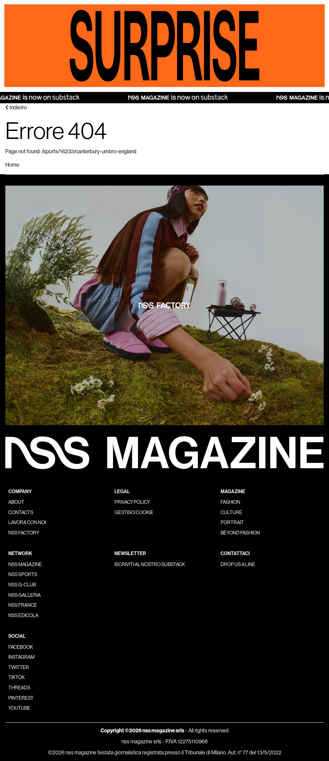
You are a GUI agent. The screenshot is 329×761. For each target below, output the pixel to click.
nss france (22, 605)
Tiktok (16, 677)
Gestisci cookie (133, 512)
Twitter (18, 667)
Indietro (16, 107)
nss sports (22, 574)
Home (12, 165)
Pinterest (21, 698)
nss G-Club (22, 584)
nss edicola (23, 615)
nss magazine (25, 564)
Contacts (20, 512)
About (16, 502)
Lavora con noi (27, 522)
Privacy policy (132, 502)
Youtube (19, 708)
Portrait (232, 522)
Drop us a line (238, 564)
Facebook (20, 647)
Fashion (230, 502)
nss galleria (24, 595)
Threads (19, 687)
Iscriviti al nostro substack (149, 564)
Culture (231, 512)
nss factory (23, 532)
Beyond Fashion (240, 532)
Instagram (21, 657)
